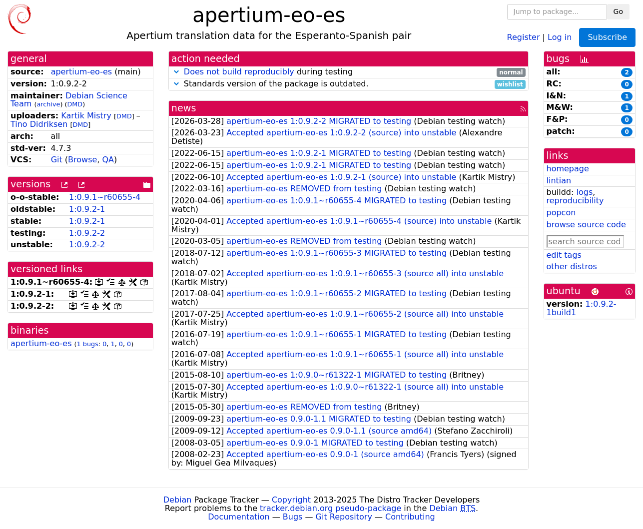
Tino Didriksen (38, 124)
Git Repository (344, 517)
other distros (572, 266)
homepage (568, 168)
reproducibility (575, 200)
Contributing (410, 517)
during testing (348, 72)
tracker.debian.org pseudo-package (330, 508)
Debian (177, 500)
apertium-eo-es (81, 71)
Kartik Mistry (86, 115)
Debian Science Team (68, 100)
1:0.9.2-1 (87, 209)
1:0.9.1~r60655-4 (104, 197)
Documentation (238, 517)
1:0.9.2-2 (87, 233)
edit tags (564, 255)
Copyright (291, 500)
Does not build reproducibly (239, 71)
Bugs (293, 517)
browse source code (586, 224)
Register (523, 36)
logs (584, 192)
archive (48, 104)
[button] (176, 71)
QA (108, 159)
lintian (559, 180)
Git (56, 159)
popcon (561, 212)
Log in (560, 36)
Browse (82, 159)
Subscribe (607, 37)
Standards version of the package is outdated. (348, 84)
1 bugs (87, 344)
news (183, 108)
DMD (74, 104)
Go (618, 11)
